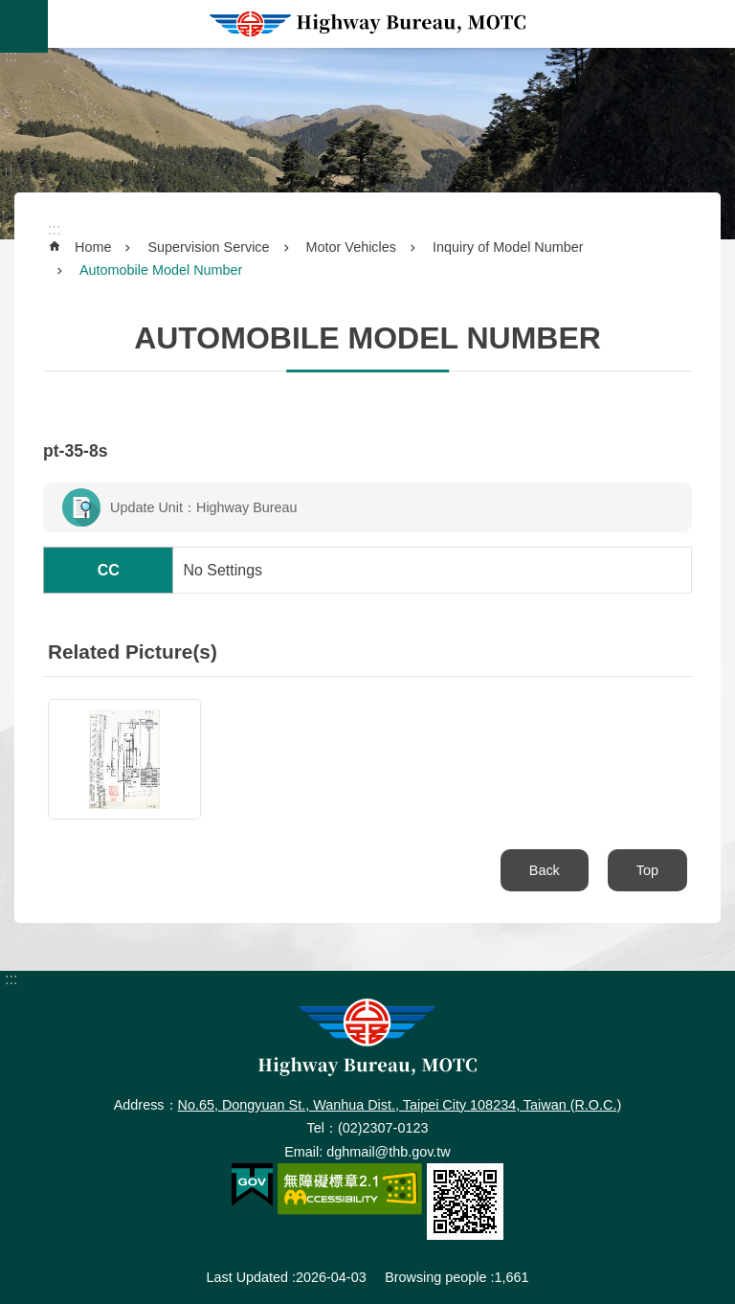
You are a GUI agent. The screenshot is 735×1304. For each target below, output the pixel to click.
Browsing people (435, 1277)
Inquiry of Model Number (508, 247)
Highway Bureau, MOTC (367, 24)
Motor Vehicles (351, 247)
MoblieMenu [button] (24, 26)
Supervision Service (208, 247)
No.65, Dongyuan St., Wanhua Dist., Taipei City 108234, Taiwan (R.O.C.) (400, 1105)
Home (93, 247)
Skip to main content (10, 10)
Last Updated (247, 1277)
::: (11, 56)
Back (544, 870)
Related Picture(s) (132, 652)
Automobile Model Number (160, 270)
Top (647, 870)
